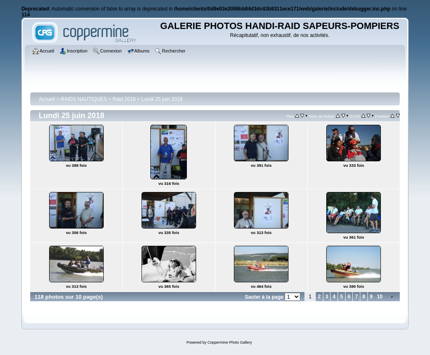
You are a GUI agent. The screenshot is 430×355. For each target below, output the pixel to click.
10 (379, 297)
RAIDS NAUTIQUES (84, 99)
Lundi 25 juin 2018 (162, 99)
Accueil (47, 99)
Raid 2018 (124, 99)
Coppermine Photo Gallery (229, 342)
